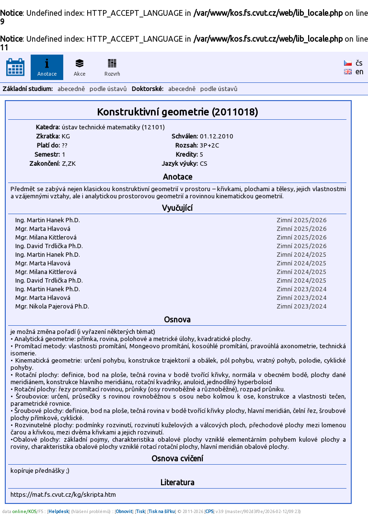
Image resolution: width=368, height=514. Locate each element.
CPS (209, 511)
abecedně (71, 88)
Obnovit (124, 511)
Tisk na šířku (162, 511)
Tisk (140, 511)
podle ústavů (108, 88)
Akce (79, 66)
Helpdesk (58, 511)
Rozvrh (112, 66)
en (360, 71)
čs (359, 62)
